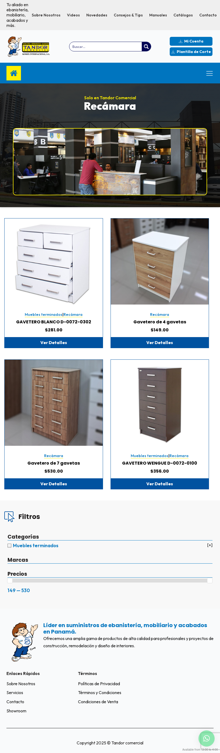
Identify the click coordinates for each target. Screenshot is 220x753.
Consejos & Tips (128, 15)
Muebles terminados (43, 314)
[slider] (10, 580)
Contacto (208, 15)
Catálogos (183, 15)
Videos (73, 15)
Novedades (96, 15)
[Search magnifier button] (146, 46)
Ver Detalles (53, 342)
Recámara (73, 314)
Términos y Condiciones (99, 692)
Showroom (16, 710)
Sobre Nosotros (46, 15)
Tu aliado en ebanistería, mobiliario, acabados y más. (17, 15)
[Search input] (105, 46)
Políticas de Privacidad (99, 683)
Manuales (158, 15)
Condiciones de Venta (98, 701)
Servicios (14, 692)
